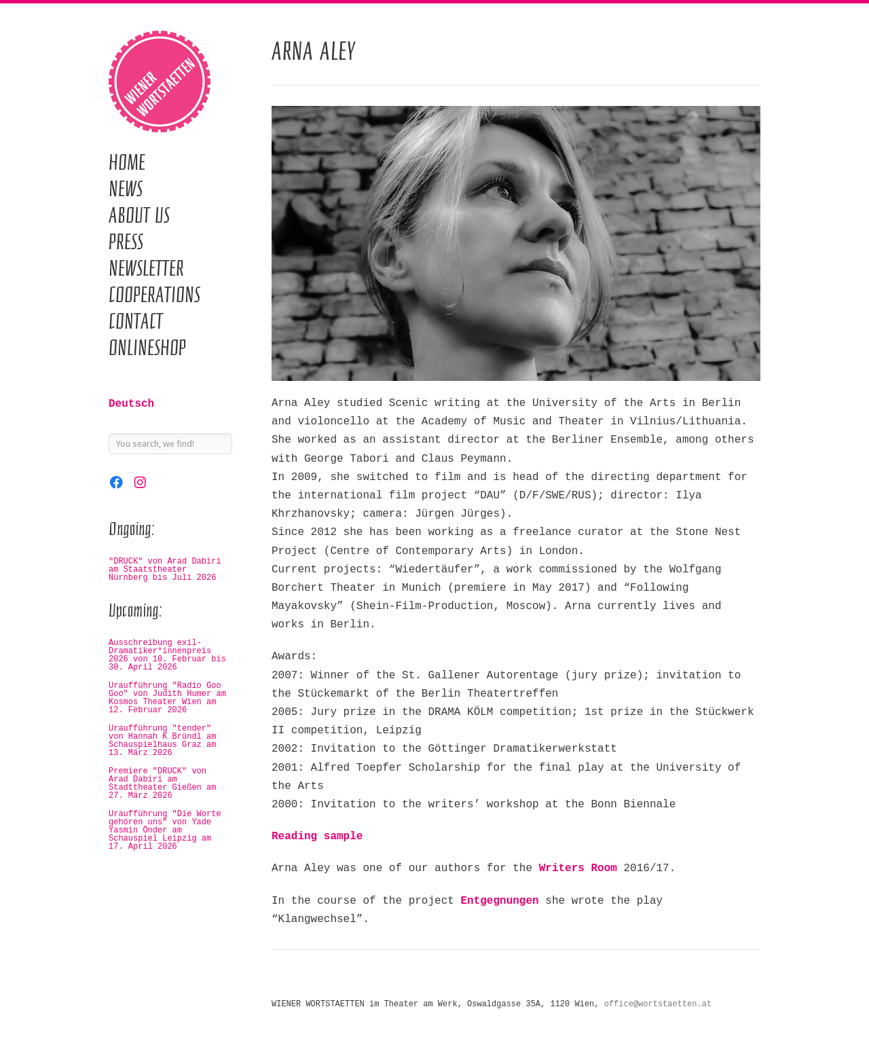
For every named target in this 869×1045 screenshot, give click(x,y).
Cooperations (154, 294)
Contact (136, 321)
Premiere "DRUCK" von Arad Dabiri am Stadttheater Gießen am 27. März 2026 (162, 784)
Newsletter (146, 268)
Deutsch (131, 404)
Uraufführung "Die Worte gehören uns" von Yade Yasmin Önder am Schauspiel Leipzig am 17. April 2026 (165, 830)
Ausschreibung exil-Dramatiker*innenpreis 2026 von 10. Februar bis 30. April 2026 (167, 655)
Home (127, 162)
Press (126, 241)
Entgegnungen (499, 901)
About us (139, 215)
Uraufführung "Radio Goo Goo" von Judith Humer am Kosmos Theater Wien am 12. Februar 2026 (167, 698)
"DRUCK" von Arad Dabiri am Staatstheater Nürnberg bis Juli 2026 (165, 570)
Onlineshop (147, 347)
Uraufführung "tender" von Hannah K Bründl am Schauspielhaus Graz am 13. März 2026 (162, 741)
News (126, 188)
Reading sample (317, 836)
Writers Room (578, 868)
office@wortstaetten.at (657, 1004)
